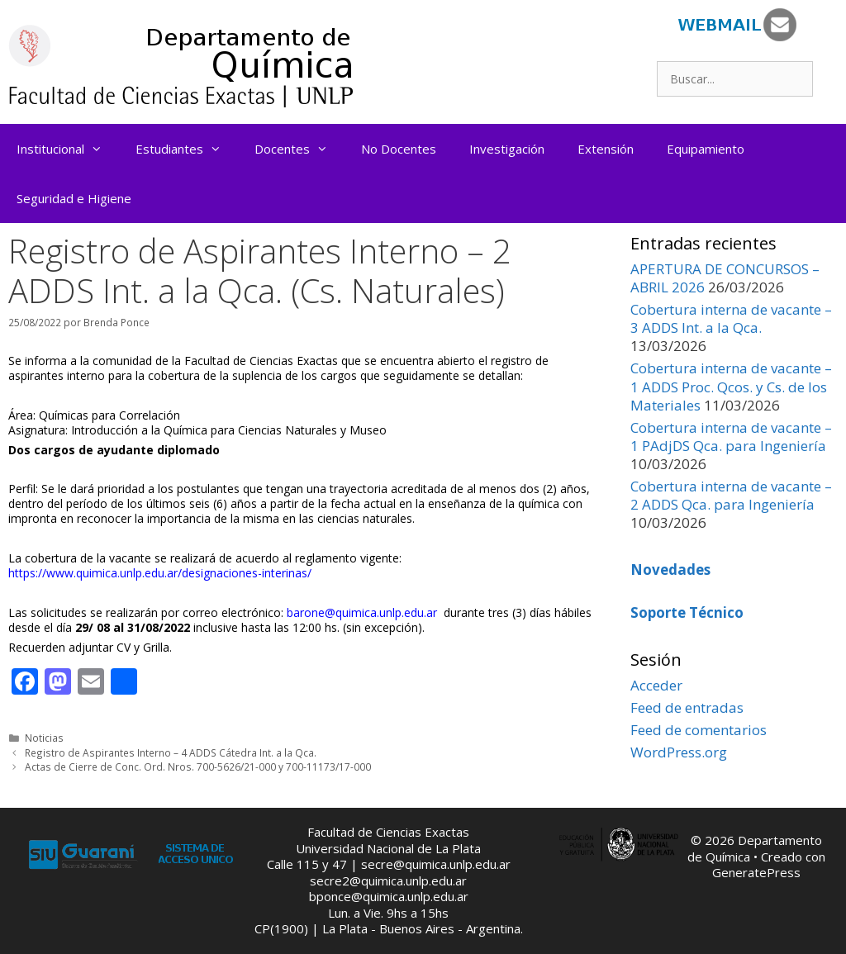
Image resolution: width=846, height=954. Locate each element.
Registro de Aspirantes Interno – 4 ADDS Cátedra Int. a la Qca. (170, 752)
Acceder (656, 685)
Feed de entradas (687, 707)
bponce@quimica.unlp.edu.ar (388, 896)
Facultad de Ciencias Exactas (388, 831)
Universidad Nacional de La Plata (388, 848)
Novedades (670, 569)
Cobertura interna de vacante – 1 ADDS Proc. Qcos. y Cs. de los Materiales (731, 386)
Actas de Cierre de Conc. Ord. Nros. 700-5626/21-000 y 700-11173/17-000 (198, 766)
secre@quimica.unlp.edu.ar (436, 864)
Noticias (44, 737)
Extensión (605, 148)
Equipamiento (705, 148)
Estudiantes (186, 148)
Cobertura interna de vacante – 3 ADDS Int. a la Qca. (731, 318)
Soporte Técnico (687, 612)
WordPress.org (678, 752)
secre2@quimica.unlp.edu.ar (388, 880)
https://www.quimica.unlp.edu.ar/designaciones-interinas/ (159, 573)
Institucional (68, 148)
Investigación (506, 148)
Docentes (299, 148)
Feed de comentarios (698, 729)
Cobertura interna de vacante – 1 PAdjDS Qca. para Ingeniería (731, 436)
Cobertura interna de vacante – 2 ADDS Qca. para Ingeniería (731, 495)
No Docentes (398, 148)
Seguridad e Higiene (74, 198)
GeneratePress (756, 872)
